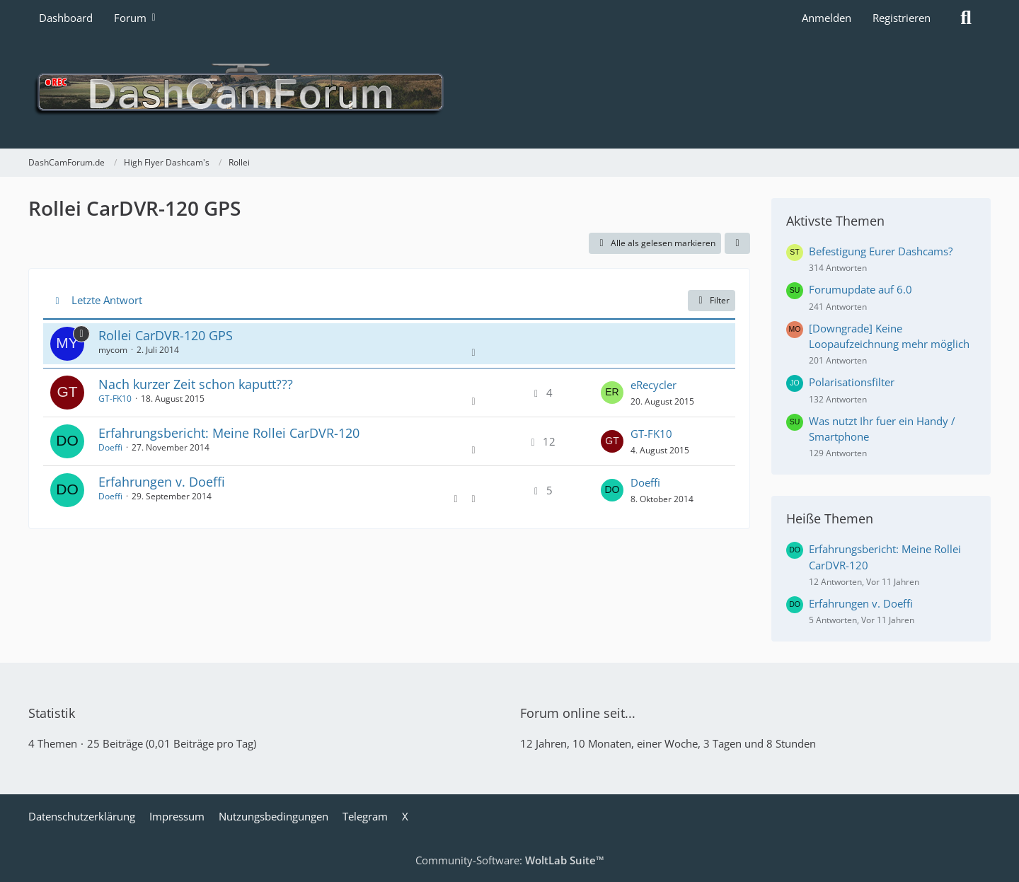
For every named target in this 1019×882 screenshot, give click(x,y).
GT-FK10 (115, 399)
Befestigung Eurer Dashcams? (880, 251)
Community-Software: (509, 860)
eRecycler (654, 385)
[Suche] (966, 17)
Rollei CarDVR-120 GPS (165, 335)
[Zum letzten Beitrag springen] (612, 392)
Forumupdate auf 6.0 (860, 289)
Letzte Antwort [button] (106, 300)
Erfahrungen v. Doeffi (161, 481)
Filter (711, 300)
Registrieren (902, 18)
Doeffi (110, 447)
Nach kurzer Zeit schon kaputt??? (195, 384)
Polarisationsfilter (851, 382)
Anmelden (826, 18)
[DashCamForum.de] (509, 92)
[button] (737, 243)
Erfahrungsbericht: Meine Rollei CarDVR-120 (228, 432)
